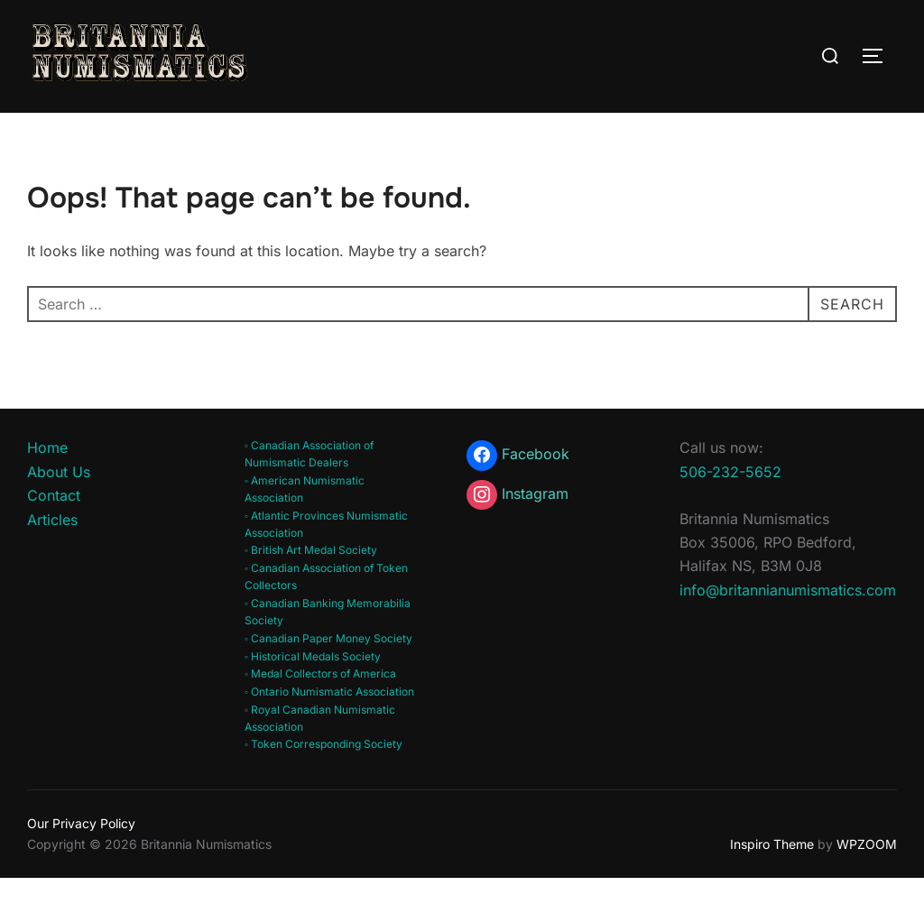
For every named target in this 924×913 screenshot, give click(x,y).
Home (47, 483)
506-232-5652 (730, 506)
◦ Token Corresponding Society (323, 779)
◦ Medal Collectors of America (320, 708)
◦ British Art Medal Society (311, 585)
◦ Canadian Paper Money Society (328, 673)
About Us (58, 506)
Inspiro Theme (772, 878)
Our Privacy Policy (81, 858)
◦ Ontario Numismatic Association (329, 726)
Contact (53, 530)
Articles (52, 555)
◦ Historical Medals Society (313, 690)
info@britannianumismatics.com (787, 624)
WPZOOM (866, 878)
